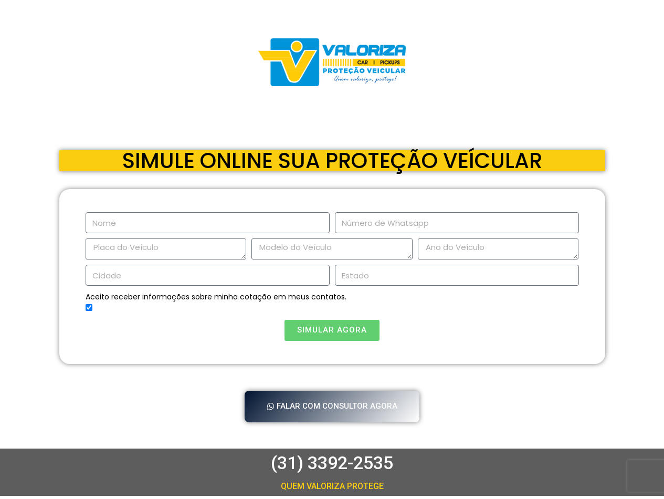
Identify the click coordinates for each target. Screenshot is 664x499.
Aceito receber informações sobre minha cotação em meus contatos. (216, 297)
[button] (332, 408)
